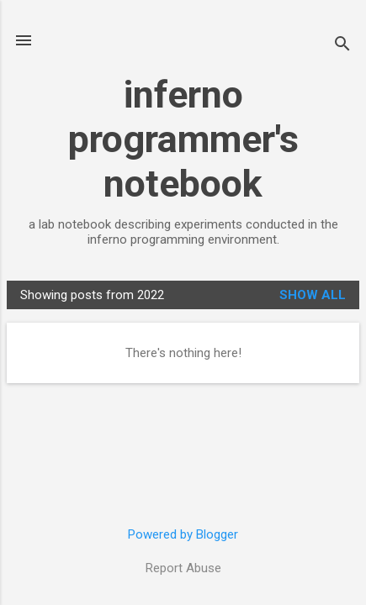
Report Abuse (183, 568)
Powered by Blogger (183, 534)
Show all (312, 294)
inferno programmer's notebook (183, 139)
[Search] (342, 45)
